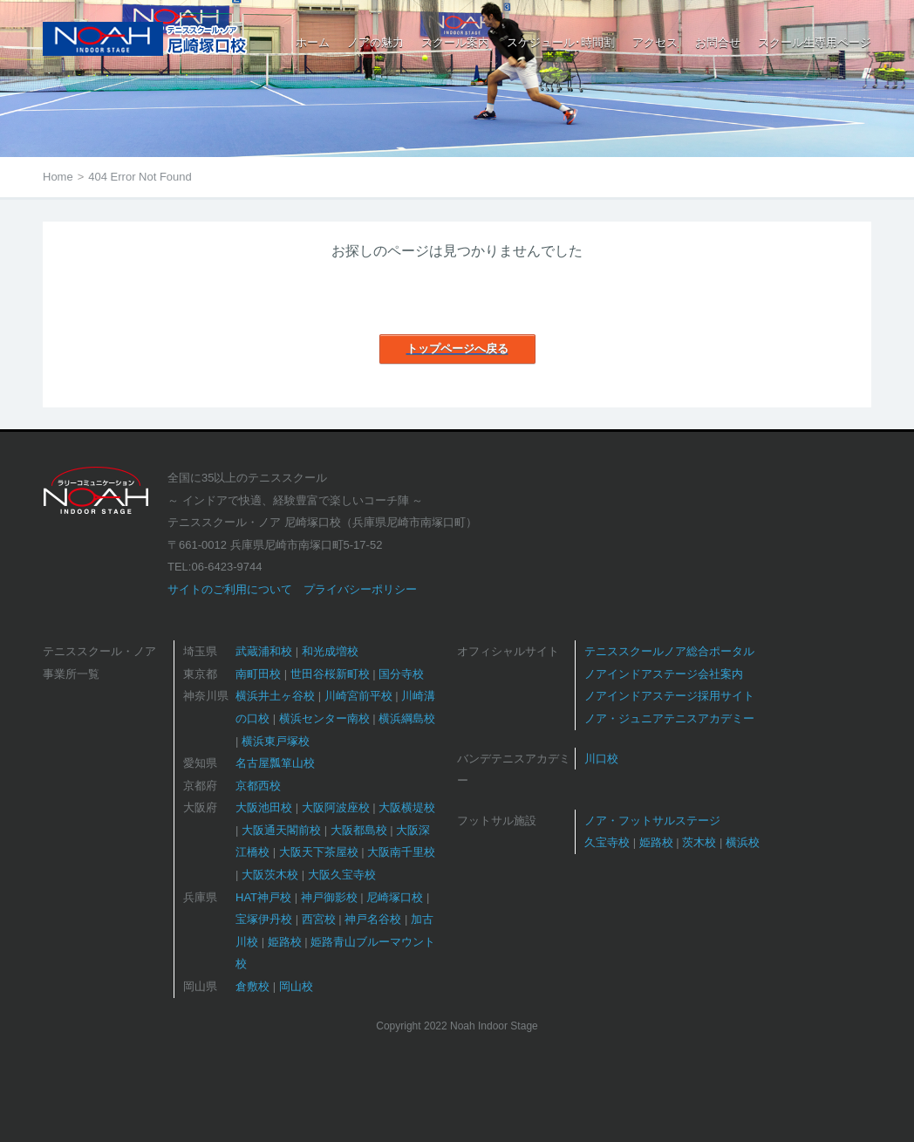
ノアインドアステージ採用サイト (669, 695)
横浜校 (743, 842)
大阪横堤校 (407, 807)
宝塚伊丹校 (263, 919)
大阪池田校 (263, 807)
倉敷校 (252, 986)
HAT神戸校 (263, 897)
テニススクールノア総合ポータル (669, 651)
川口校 (601, 758)
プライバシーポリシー (360, 589)
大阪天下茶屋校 (318, 851)
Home (58, 176)
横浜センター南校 (324, 718)
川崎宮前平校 (358, 695)
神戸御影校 (329, 897)
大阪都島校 (359, 830)
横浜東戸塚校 (276, 741)
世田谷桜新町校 (330, 673)
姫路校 (285, 941)
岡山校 (296, 986)
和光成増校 (330, 651)
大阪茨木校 (270, 874)
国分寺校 (401, 673)
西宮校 (319, 919)
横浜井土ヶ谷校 (275, 695)
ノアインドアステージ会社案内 (663, 673)
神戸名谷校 (372, 919)
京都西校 (258, 785)
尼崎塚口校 (394, 897)
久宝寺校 (607, 842)
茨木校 (699, 842)
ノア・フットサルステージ (652, 820)
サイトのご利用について (229, 589)
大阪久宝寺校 (342, 874)
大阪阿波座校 (336, 807)
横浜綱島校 (407, 718)
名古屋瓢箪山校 (275, 762)
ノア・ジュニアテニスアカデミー (669, 718)
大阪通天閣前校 (281, 830)
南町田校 (258, 673)
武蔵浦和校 (263, 651)
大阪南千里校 (401, 851)
